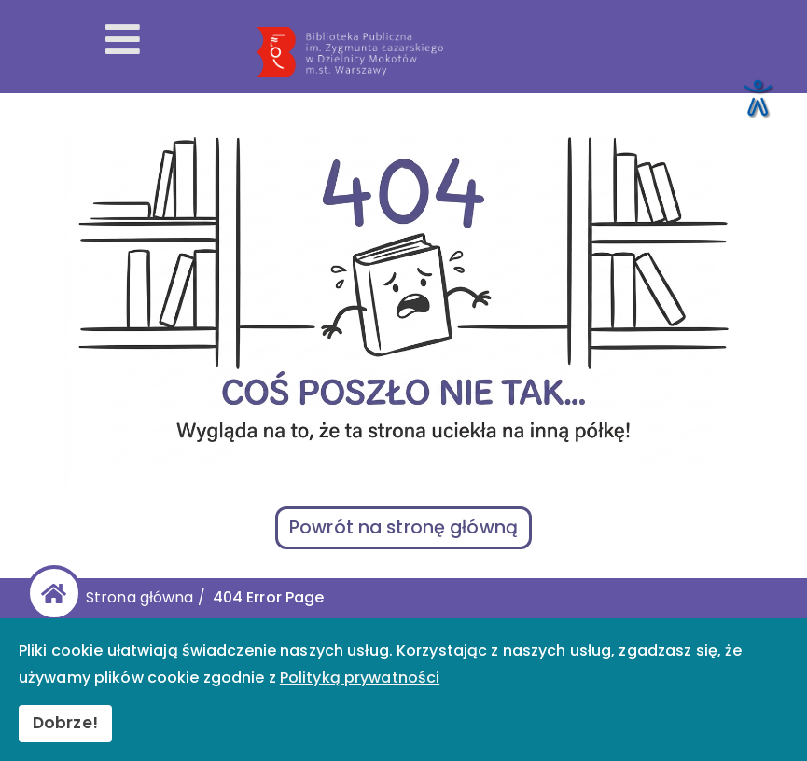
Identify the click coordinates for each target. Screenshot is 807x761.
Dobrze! (65, 723)
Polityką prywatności (359, 677)
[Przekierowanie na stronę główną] (523, 52)
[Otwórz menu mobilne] (123, 41)
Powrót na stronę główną (403, 527)
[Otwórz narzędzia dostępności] (756, 97)
